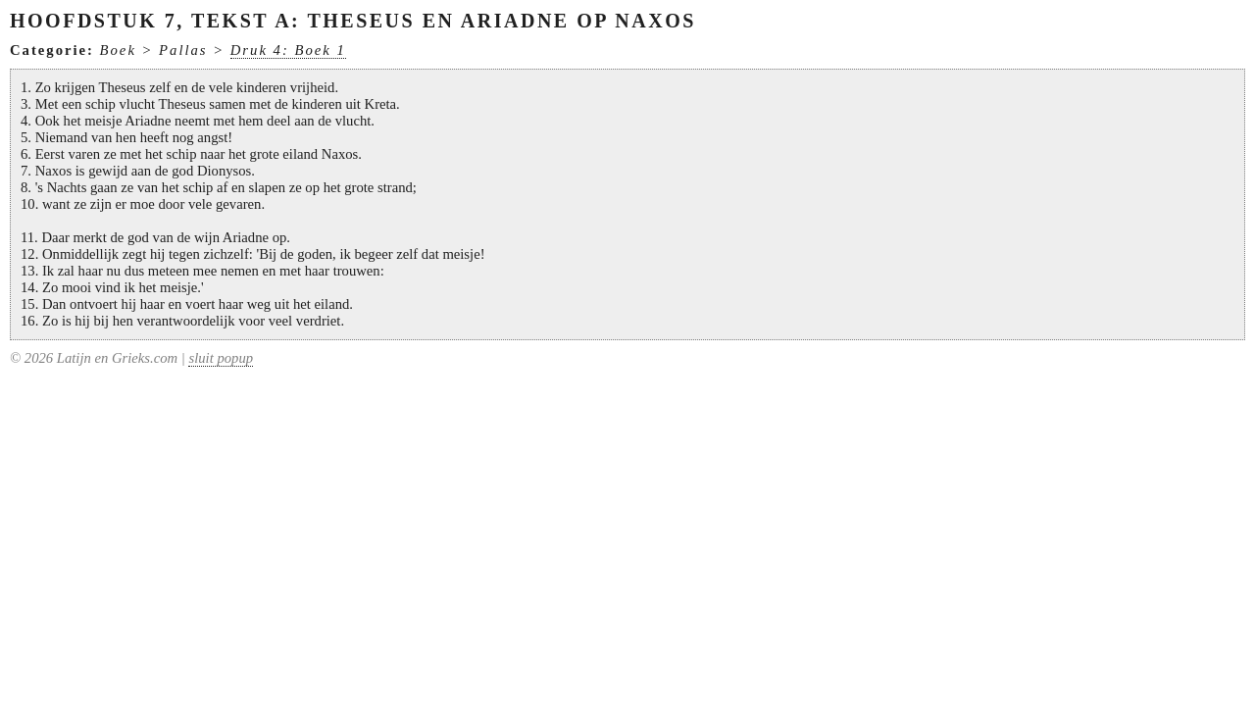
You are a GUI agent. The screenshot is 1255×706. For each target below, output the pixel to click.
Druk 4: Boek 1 (288, 50)
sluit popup (220, 358)
